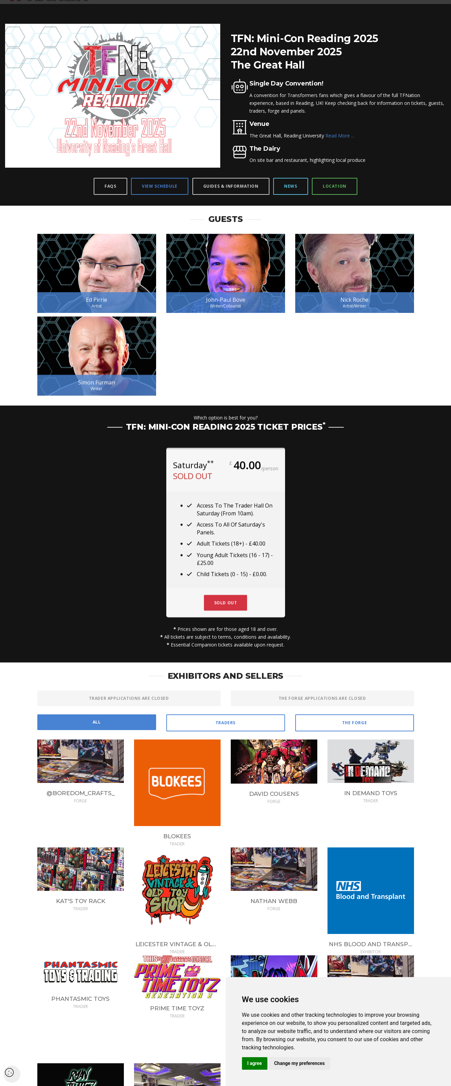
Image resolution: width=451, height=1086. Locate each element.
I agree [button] (254, 1063)
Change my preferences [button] (299, 1063)
